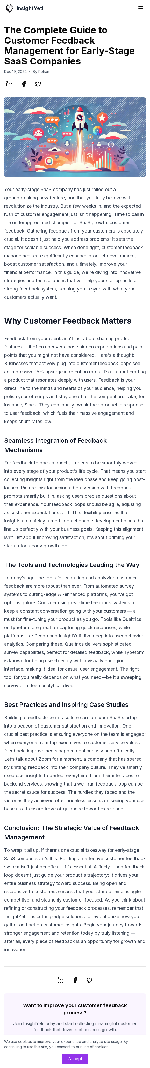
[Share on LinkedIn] (9, 84)
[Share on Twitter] (38, 84)
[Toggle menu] (140, 8)
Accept (75, 1058)
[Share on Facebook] (24, 84)
